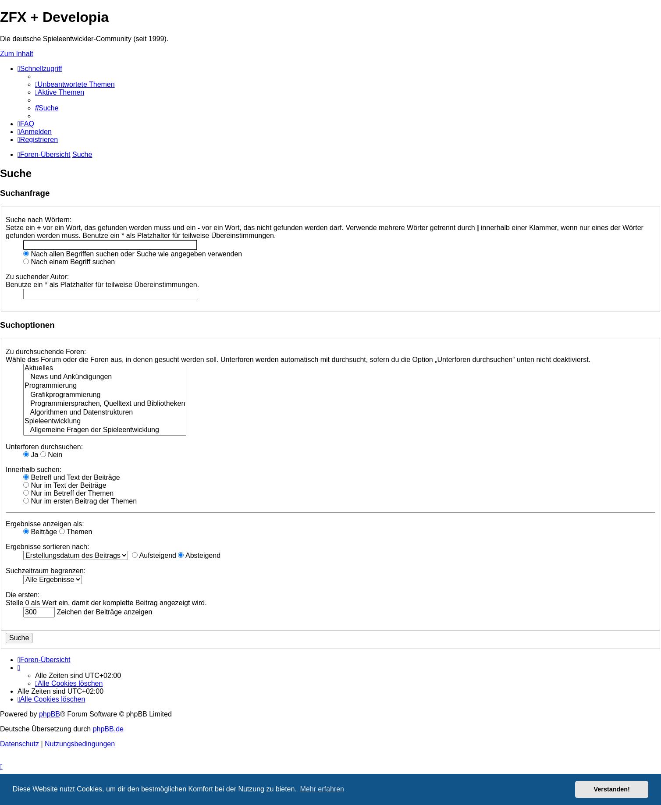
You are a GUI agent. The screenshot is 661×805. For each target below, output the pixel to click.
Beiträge (40, 531)
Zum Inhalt (16, 53)
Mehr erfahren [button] (322, 789)
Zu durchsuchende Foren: (46, 351)
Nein (51, 454)
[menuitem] (75, 84)
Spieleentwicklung (105, 421)
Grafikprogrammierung (105, 395)
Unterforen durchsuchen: (44, 446)
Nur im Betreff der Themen (68, 493)
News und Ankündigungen (105, 377)
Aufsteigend (154, 555)
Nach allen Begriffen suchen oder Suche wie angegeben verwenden (132, 254)
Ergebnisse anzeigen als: (45, 524)
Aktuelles (105, 368)
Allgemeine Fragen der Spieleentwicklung (105, 430)
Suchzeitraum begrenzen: (45, 570)
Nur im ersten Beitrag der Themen (80, 501)
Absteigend (199, 555)
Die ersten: (22, 595)
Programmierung (105, 386)
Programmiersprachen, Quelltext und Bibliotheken (105, 404)
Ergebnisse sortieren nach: (47, 546)
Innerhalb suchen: (33, 469)
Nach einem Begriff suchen (69, 262)
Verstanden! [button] (612, 789)
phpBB (49, 714)
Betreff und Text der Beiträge (71, 477)
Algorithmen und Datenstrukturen (105, 412)
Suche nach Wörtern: (38, 219)
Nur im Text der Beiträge (65, 485)
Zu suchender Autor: (37, 276)
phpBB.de (108, 729)
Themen (75, 531)
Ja (30, 454)
